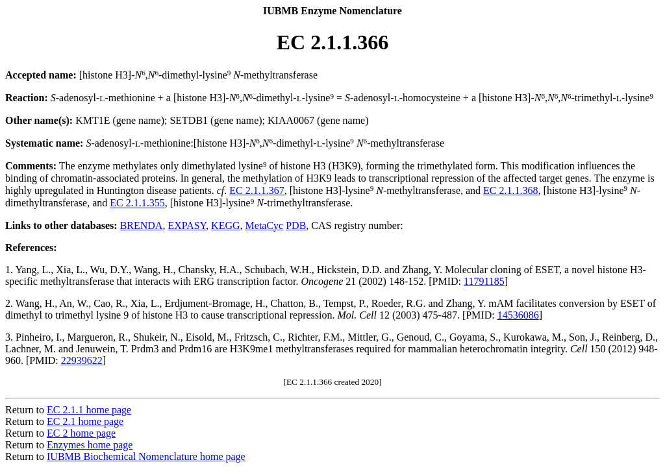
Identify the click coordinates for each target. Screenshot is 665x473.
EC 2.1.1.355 (137, 203)
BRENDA (141, 225)
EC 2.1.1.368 (510, 190)
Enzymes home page (89, 444)
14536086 (518, 315)
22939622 (82, 360)
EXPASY (187, 225)
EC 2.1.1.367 (256, 190)
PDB (296, 225)
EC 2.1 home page (85, 421)
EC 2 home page (81, 433)
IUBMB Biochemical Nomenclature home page (146, 456)
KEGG (225, 225)
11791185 (484, 281)
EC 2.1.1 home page (89, 409)
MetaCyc (264, 225)
